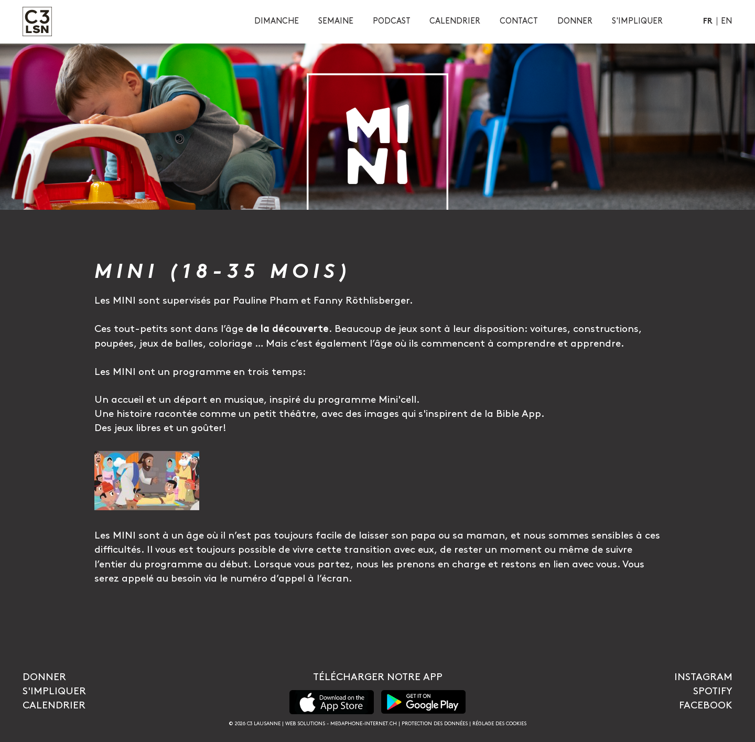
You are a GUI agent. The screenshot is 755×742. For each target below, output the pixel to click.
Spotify (712, 691)
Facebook (705, 705)
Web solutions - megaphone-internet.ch (341, 724)
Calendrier (54, 705)
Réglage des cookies (499, 724)
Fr (708, 22)
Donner (44, 677)
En (726, 21)
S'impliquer (54, 691)
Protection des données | (437, 724)
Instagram (703, 677)
